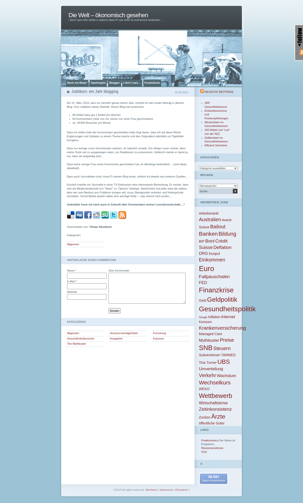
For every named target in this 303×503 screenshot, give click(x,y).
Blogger (114, 82)
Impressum (166, 489)
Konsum (205, 322)
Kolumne (158, 338)
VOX (204, 451)
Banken (208, 234)
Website (72, 291)
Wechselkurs (215, 382)
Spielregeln (98, 82)
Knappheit (116, 338)
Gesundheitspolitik (227, 309)
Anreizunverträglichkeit (124, 333)
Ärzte (218, 416)
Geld (202, 300)
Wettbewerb (215, 395)
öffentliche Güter (211, 423)
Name (71, 270)
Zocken (204, 417)
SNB (205, 348)
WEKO (204, 389)
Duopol (214, 254)
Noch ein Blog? (77, 82)
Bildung (227, 234)
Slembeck (151, 489)
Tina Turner (208, 363)
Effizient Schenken (216, 145)
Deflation (222, 247)
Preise (227, 340)
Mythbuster (209, 340)
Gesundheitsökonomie (80, 338)
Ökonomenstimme (212, 448)
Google (203, 317)
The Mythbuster (76, 343)
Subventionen (209, 355)
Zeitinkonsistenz (215, 409)
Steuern (222, 348)
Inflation (214, 317)
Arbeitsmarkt (209, 213)
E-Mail (72, 281)
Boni (209, 241)
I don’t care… (132, 82)
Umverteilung (211, 369)
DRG (203, 253)
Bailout (217, 226)
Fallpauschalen (214, 276)
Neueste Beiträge (219, 91)
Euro (206, 268)
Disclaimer (182, 489)
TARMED (228, 355)
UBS (224, 361)
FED (203, 282)
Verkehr (207, 375)
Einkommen (212, 259)
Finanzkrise (216, 290)
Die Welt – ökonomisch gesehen (108, 15)
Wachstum (226, 375)
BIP (202, 241)
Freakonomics (209, 440)
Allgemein (73, 244)
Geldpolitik (222, 299)
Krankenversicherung (222, 328)
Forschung (159, 333)
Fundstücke (152, 82)
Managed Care (210, 334)
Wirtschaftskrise (213, 403)
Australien (210, 219)
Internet (228, 316)
